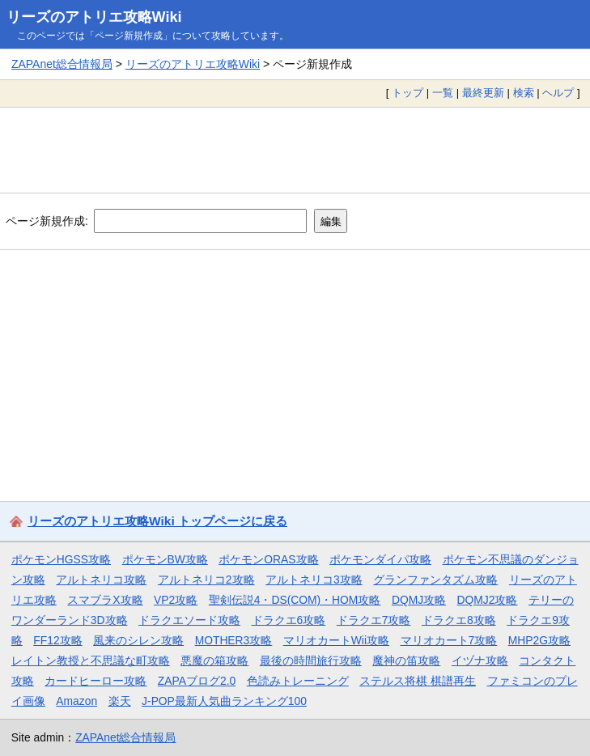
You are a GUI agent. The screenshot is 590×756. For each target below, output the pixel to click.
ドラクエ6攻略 (289, 620)
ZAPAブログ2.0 (197, 680)
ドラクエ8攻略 (459, 620)
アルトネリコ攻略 (101, 579)
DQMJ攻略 (419, 599)
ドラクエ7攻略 (374, 620)
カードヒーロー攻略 (95, 680)
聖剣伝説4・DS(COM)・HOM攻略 (295, 599)
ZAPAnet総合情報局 (61, 63)
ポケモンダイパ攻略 (380, 559)
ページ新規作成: (47, 220)
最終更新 (483, 93)
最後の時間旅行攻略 (311, 660)
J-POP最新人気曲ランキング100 (224, 700)
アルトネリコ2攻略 (206, 579)
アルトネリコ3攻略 (314, 579)
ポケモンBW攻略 (165, 559)
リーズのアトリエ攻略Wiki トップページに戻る (157, 521)
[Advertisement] (295, 149)
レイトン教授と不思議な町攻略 (90, 660)
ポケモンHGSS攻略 (61, 559)
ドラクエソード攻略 (189, 620)
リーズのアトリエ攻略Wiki (94, 17)
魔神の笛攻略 (406, 660)
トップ (407, 93)
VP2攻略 (175, 599)
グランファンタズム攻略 (435, 579)
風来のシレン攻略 (138, 640)
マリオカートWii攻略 (336, 640)
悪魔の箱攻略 (214, 660)
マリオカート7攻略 (449, 640)
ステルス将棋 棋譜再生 (417, 680)
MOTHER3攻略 (234, 640)
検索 (523, 93)
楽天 (119, 700)
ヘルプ (558, 93)
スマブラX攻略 (104, 599)
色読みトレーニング (298, 680)
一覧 (442, 93)
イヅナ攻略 (480, 660)
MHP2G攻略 (539, 640)
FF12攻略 (57, 640)
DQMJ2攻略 (487, 599)
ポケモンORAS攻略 (268, 559)
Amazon (76, 700)
